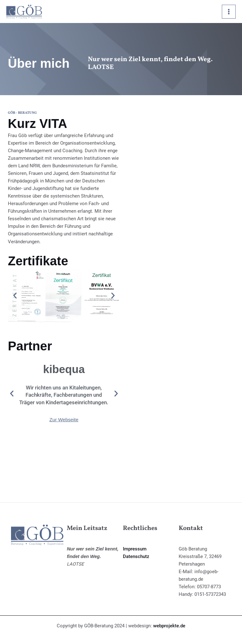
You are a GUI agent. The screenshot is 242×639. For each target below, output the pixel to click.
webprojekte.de (169, 626)
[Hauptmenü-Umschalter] (229, 12)
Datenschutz (136, 556)
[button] (15, 295)
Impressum (135, 549)
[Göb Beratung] (25, 12)
